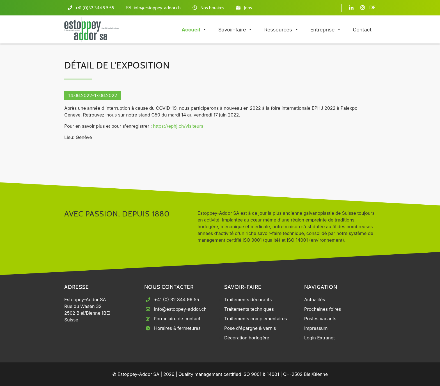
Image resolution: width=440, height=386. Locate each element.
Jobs (248, 8)
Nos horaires (212, 8)
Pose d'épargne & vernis (250, 328)
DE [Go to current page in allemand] (372, 7)
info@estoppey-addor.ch (157, 8)
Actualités (314, 299)
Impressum (316, 328)
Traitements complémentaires (255, 318)
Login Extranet (319, 338)
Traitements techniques (249, 309)
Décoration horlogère (246, 338)
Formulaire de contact (177, 318)
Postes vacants (320, 318)
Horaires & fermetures (177, 328)
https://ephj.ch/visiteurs (178, 126)
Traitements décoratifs (248, 299)
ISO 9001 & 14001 (260, 374)
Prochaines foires (322, 309)
